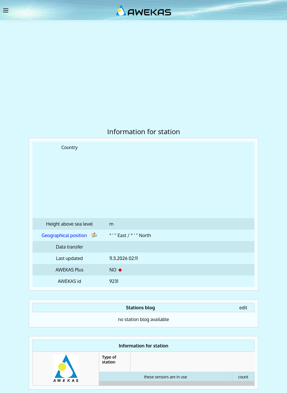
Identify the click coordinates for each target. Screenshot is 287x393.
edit (243, 307)
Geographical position (69, 235)
